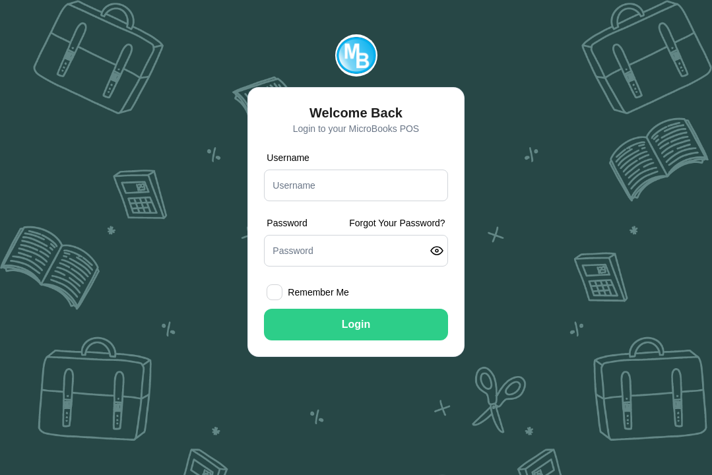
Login (356, 324)
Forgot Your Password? (397, 223)
